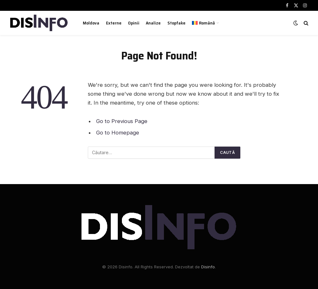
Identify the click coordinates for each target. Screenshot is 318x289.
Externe (114, 22)
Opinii (133, 22)
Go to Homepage (117, 132)
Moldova (91, 22)
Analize (153, 22)
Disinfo (208, 266)
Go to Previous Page (121, 121)
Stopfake (176, 22)
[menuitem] (206, 23)
